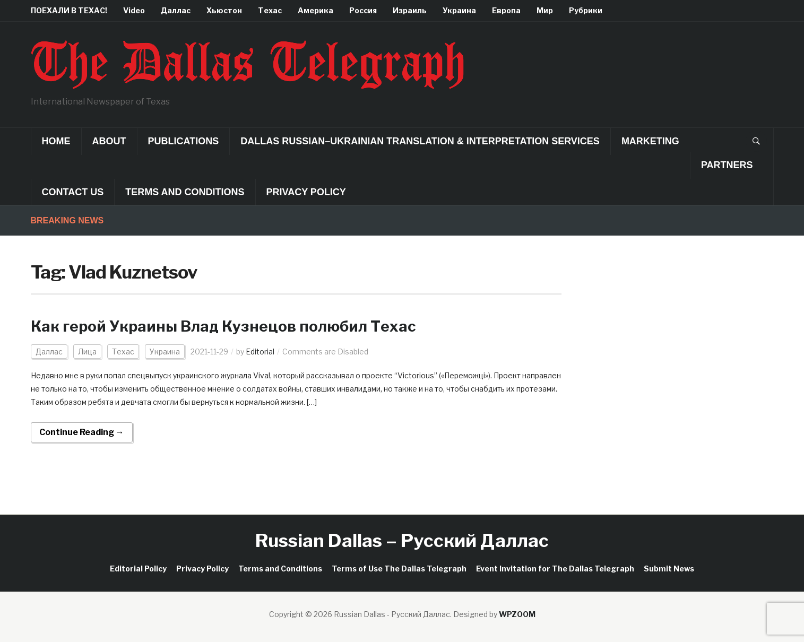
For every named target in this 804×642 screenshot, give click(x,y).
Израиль (410, 10)
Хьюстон (224, 10)
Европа (506, 10)
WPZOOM (517, 614)
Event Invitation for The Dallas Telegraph (555, 568)
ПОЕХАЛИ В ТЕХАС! (69, 10)
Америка (315, 10)
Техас (270, 10)
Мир (545, 10)
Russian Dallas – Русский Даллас (402, 540)
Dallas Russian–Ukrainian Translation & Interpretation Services (420, 141)
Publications (183, 141)
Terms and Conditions (184, 192)
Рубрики (585, 10)
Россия (363, 10)
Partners (727, 165)
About (109, 141)
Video (134, 10)
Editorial (260, 351)
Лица (87, 351)
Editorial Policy (138, 568)
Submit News (669, 568)
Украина (459, 10)
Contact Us (73, 192)
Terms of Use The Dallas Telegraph (399, 568)
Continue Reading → (81, 432)
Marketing (650, 141)
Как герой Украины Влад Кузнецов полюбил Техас (223, 326)
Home (56, 141)
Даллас (176, 10)
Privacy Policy (306, 192)
